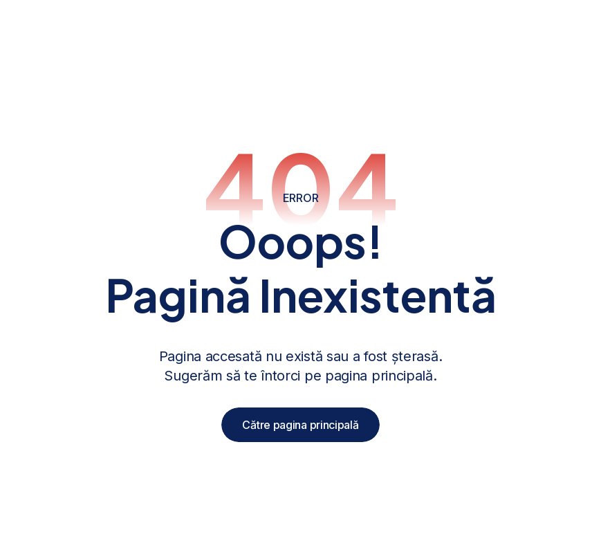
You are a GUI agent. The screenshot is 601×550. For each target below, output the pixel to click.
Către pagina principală (300, 425)
